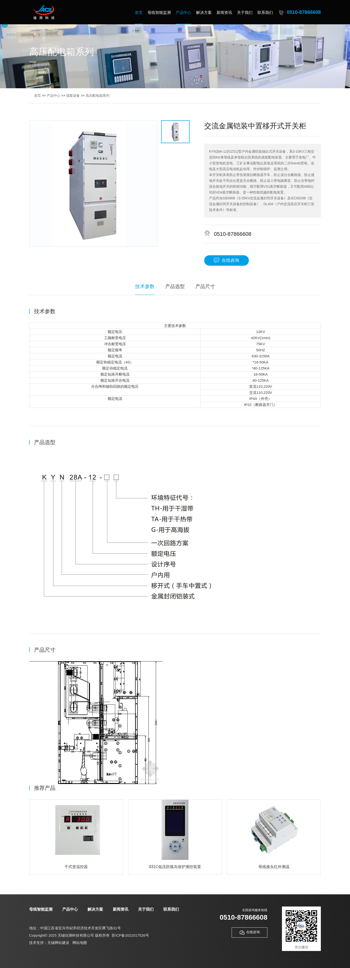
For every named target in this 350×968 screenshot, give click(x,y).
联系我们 (265, 12)
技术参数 (145, 286)
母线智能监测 (159, 12)
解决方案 (204, 12)
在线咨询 (226, 260)
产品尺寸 (205, 286)
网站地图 (79, 943)
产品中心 (183, 12)
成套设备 (73, 95)
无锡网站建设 (58, 943)
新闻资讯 (224, 12)
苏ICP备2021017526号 (130, 935)
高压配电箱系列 (97, 95)
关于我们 (245, 12)
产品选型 (175, 286)
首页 (139, 12)
